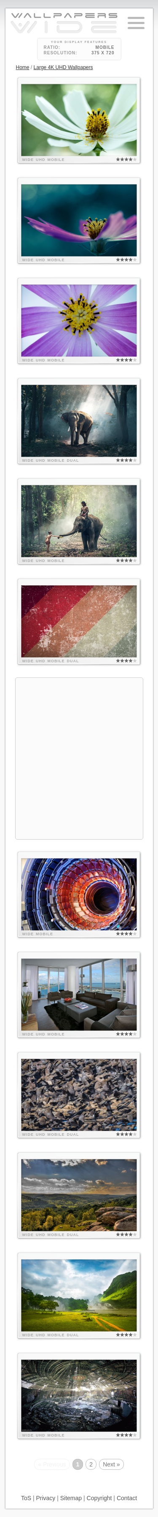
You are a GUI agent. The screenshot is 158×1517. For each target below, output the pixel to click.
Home (22, 67)
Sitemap (71, 1498)
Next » (111, 1464)
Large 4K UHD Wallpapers (63, 67)
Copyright (99, 1498)
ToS (26, 1498)
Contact (127, 1498)
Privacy (45, 1498)
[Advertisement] (79, 757)
